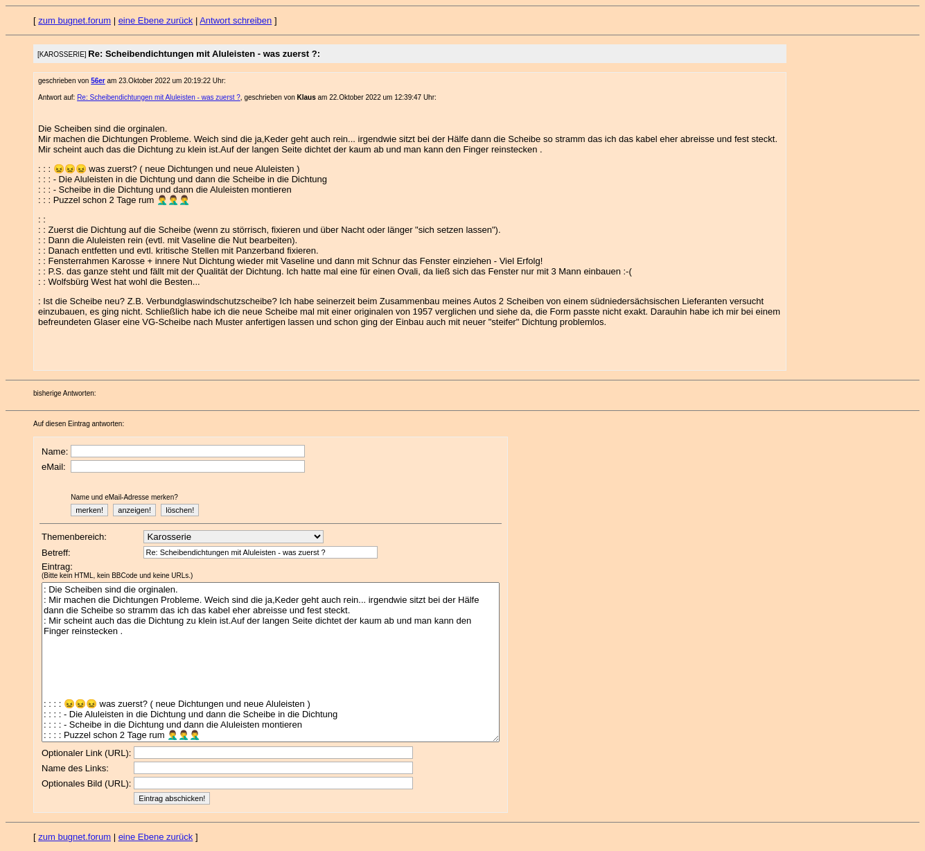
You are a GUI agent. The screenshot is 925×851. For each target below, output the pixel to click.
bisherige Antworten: (64, 393)
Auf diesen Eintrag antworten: (78, 424)
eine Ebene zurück (155, 20)
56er (98, 81)
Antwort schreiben (236, 20)
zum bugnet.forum (74, 20)
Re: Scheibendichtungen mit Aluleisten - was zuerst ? (158, 97)
